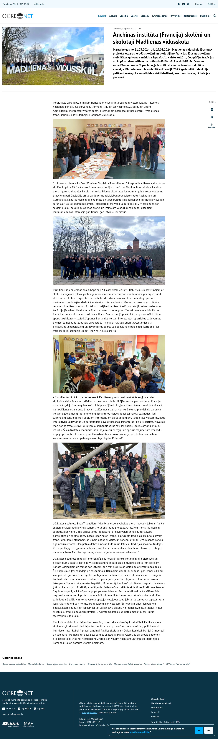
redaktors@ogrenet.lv (12, 714)
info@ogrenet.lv (89, 712)
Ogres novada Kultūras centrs (128, 664)
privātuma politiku (140, 731)
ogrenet (39, 708)
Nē (208, 730)
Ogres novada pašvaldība (14, 664)
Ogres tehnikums (36, 664)
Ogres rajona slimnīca (56, 664)
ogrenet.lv (8, 708)
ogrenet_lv (24, 708)
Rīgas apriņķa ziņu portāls (100, 664)
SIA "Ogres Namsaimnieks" (178, 664)
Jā (199, 730)
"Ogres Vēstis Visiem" (154, 664)
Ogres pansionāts (77, 664)
